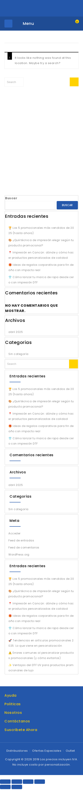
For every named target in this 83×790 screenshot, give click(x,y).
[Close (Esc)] (5, 781)
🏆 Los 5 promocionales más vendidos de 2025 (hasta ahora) (41, 230)
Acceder (14, 533)
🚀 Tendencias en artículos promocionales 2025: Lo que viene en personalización (41, 643)
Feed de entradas (21, 540)
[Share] (17, 781)
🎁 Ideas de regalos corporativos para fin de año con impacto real (41, 267)
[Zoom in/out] (39, 781)
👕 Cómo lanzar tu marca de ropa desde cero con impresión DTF (41, 279)
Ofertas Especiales (46, 751)
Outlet (70, 751)
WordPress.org (18, 554)
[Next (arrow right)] (17, 787)
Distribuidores (17, 751)
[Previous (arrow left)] (5, 787)
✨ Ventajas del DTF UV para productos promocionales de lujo (41, 667)
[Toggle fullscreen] (28, 781)
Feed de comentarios (23, 547)
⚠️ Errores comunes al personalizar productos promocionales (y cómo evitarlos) (41, 655)
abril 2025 (15, 332)
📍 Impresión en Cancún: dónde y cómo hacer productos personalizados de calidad (41, 255)
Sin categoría (18, 354)
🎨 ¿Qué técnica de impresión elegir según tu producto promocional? (41, 242)
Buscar (11, 198)
